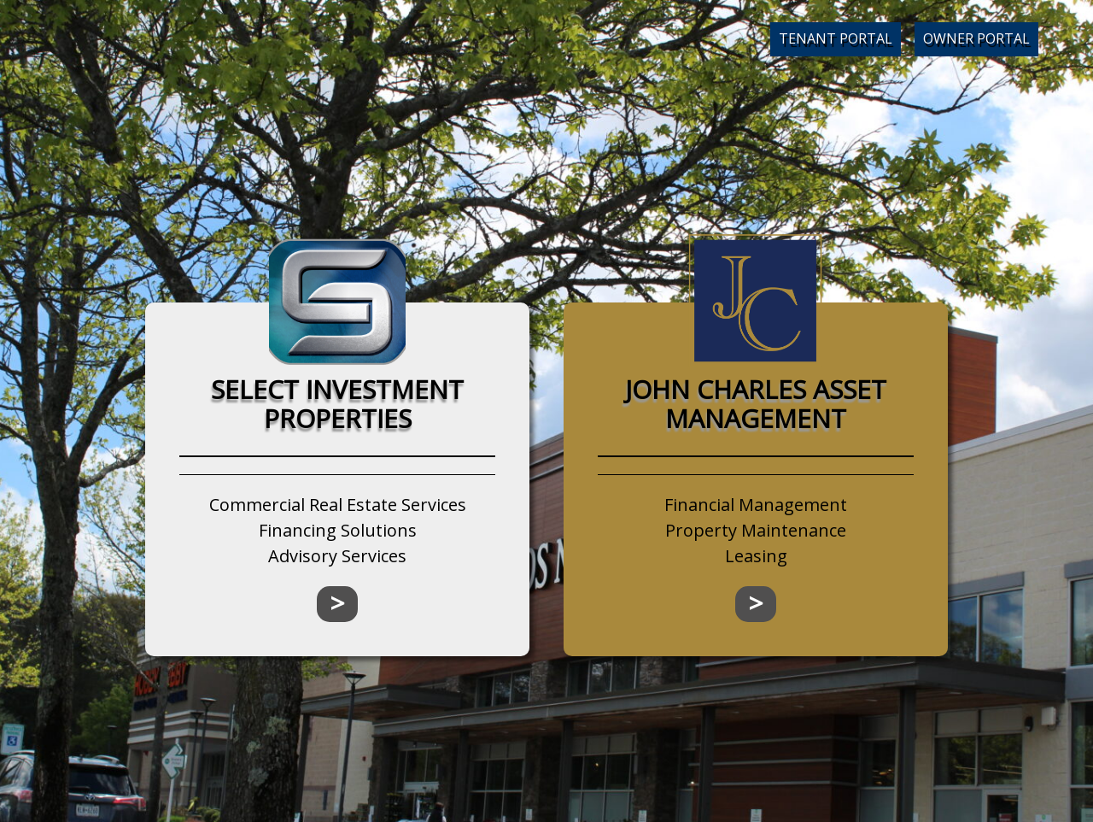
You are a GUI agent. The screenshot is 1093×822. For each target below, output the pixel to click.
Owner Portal (976, 38)
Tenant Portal (835, 38)
